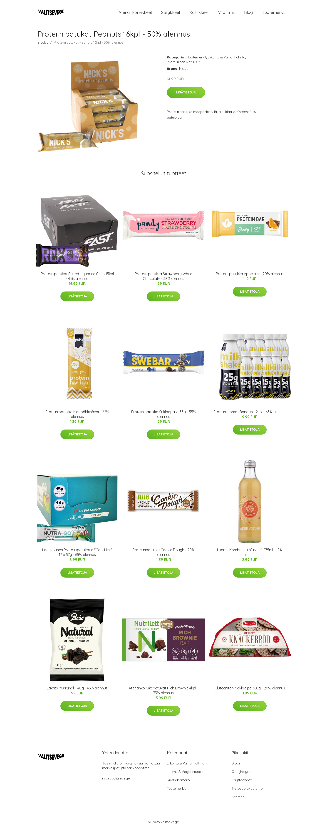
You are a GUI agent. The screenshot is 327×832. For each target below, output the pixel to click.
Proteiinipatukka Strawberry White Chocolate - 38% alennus (163, 278)
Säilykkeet (170, 13)
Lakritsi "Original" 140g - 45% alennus (77, 690)
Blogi (248, 13)
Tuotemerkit (274, 13)
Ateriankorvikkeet (135, 13)
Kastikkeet (199, 13)
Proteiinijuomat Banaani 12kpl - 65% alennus (249, 414)
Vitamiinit (226, 13)
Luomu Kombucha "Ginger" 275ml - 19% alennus (249, 554)
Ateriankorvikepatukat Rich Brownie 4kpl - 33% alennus (163, 692)
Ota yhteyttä (241, 774)
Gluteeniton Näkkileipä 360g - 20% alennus (250, 690)
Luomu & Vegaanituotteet (187, 774)
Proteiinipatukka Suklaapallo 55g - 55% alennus (163, 416)
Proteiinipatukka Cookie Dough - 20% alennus (164, 554)
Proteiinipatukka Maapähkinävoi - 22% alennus (77, 416)
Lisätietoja (186, 95)
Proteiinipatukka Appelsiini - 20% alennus (250, 276)
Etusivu (42, 45)
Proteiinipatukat (179, 64)
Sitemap (238, 799)
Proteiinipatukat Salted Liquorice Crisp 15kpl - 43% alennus (77, 278)
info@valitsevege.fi (117, 780)
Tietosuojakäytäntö (247, 791)
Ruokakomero (178, 782)
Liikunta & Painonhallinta (226, 59)
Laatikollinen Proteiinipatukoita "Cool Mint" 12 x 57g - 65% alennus (77, 554)
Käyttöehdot (242, 782)
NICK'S (198, 64)
